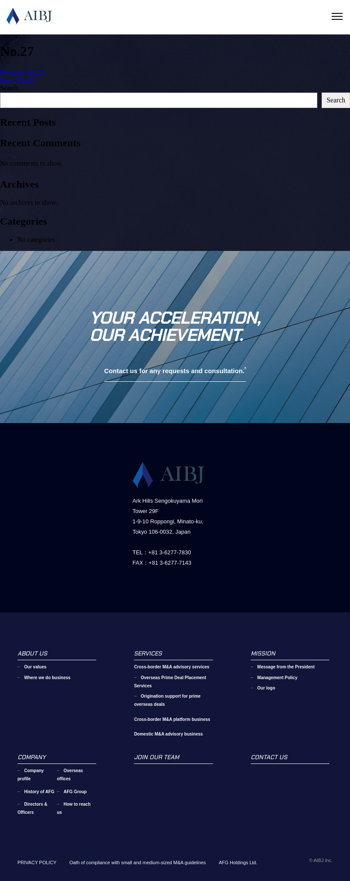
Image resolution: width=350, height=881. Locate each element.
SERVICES (148, 653)
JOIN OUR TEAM (156, 757)
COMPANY (32, 757)
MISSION (263, 653)
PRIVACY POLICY (37, 862)
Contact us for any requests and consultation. (174, 370)
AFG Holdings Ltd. (238, 862)
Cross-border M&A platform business (172, 719)
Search (9, 88)
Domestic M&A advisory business (168, 734)
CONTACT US (269, 757)
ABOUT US (32, 653)
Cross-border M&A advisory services (171, 667)
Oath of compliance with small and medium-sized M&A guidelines (137, 862)
